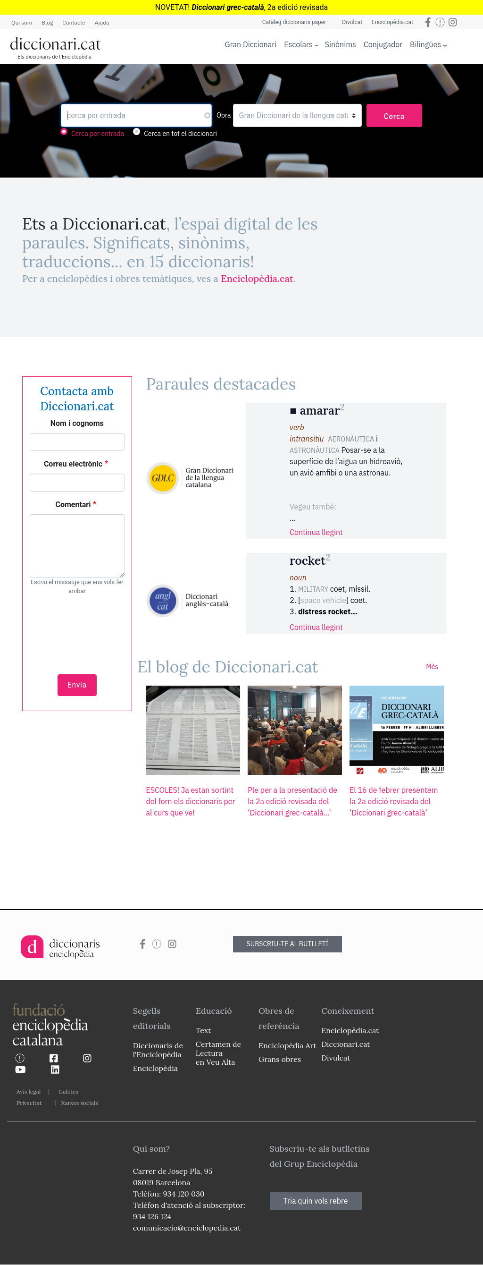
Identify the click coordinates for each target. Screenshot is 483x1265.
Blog (47, 22)
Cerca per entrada (97, 133)
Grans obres (279, 1059)
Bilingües (425, 44)
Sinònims (340, 44)
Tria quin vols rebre (315, 1201)
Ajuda (102, 22)
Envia (77, 684)
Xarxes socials (79, 1102)
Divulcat (352, 22)
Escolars (298, 44)
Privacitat (29, 1102)
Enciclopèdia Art (287, 1045)
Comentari (73, 504)
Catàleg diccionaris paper (294, 22)
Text (203, 1030)
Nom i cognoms (77, 423)
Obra (224, 115)
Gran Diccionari (251, 44)
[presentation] (77, 629)
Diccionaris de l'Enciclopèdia (158, 1050)
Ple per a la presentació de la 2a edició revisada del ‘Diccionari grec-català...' (292, 801)
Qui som (21, 22)
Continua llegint (316, 532)
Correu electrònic (73, 463)
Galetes (68, 1091)
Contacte (73, 22)
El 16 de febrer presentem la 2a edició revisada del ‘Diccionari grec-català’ (394, 801)
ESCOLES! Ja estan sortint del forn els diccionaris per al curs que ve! (190, 801)
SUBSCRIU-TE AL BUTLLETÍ (288, 944)
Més (432, 666)
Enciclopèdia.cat (392, 22)
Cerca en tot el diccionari (180, 133)
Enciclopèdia (155, 1068)
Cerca (394, 116)
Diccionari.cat (345, 1044)
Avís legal (29, 1091)
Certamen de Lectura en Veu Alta (218, 1053)
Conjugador (383, 44)
